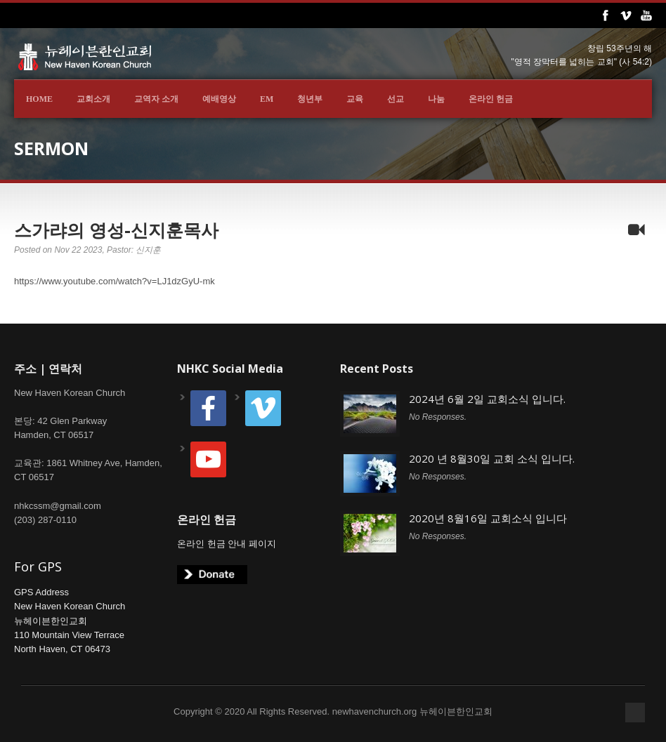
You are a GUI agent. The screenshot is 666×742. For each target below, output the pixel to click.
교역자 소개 (156, 99)
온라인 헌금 (491, 99)
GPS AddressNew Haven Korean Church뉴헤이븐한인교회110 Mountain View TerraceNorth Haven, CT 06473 (69, 620)
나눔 (436, 99)
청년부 (309, 99)
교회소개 (93, 99)
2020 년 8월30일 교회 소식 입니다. (492, 458)
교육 (354, 99)
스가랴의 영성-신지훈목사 (116, 229)
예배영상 (219, 99)
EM (266, 99)
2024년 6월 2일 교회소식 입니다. (487, 399)
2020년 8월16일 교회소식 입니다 (488, 518)
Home (39, 99)
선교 (395, 99)
